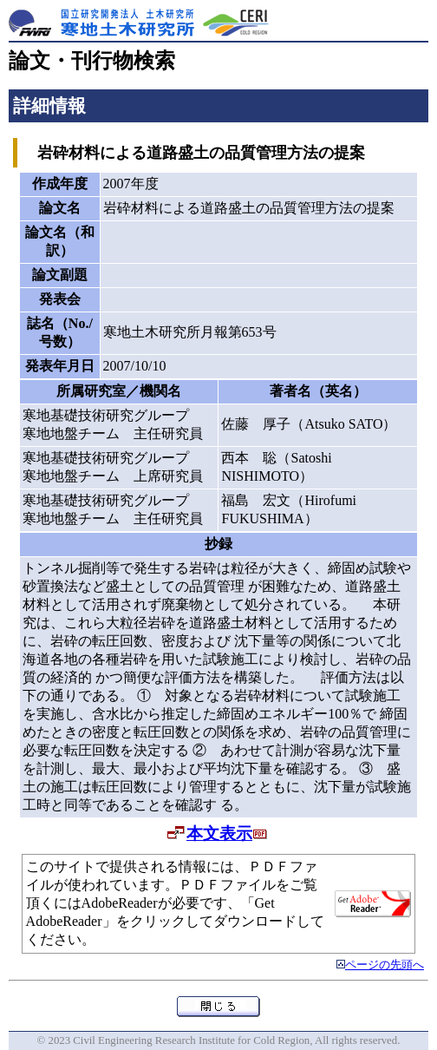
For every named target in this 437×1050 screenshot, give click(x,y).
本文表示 (219, 833)
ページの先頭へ (384, 965)
